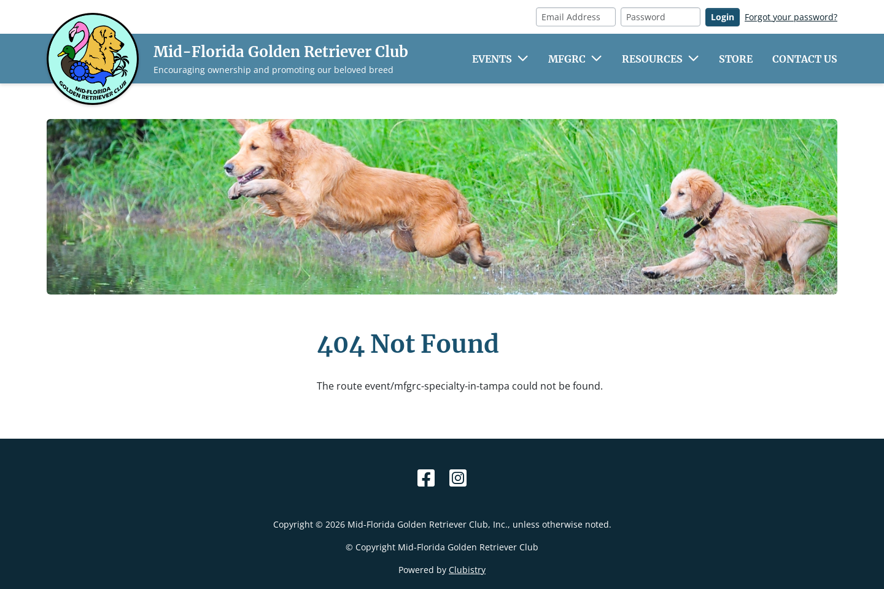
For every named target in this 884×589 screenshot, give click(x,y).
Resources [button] (652, 59)
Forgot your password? (791, 17)
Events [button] (492, 59)
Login (722, 17)
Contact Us (804, 59)
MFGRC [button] (567, 59)
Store (736, 59)
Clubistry (467, 570)
